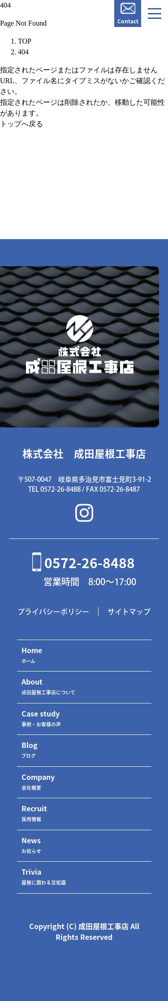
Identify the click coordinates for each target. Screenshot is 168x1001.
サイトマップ (129, 611)
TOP (24, 41)
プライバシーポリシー (53, 611)
